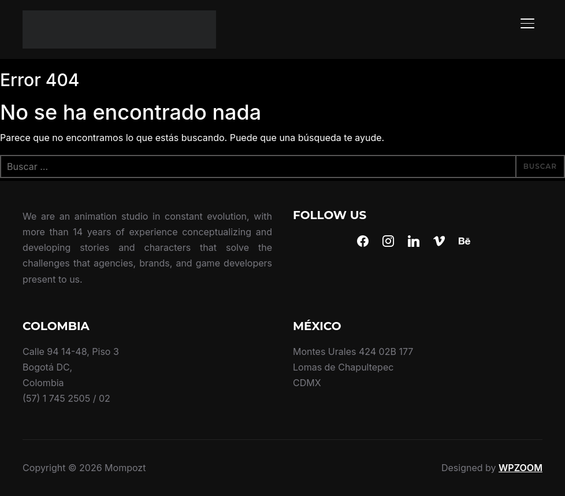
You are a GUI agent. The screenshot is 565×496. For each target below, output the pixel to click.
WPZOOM (520, 467)
